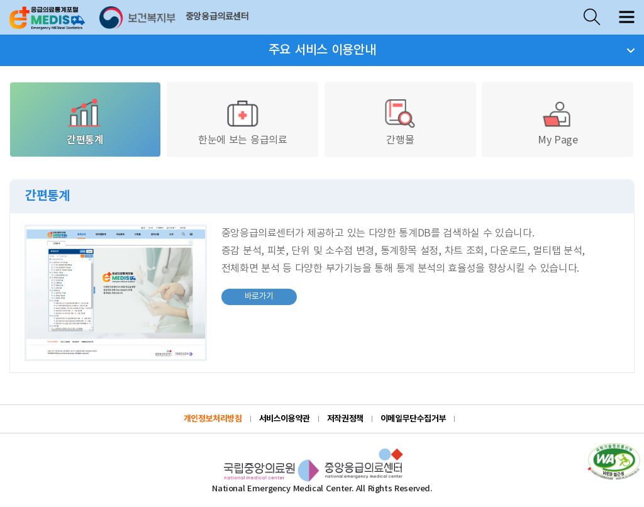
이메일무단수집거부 (413, 419)
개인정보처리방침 (213, 419)
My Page (558, 120)
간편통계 (85, 121)
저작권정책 (345, 419)
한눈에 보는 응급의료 (242, 120)
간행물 (400, 120)
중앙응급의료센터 (217, 17)
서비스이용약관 (284, 419)
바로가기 (247, 295)
